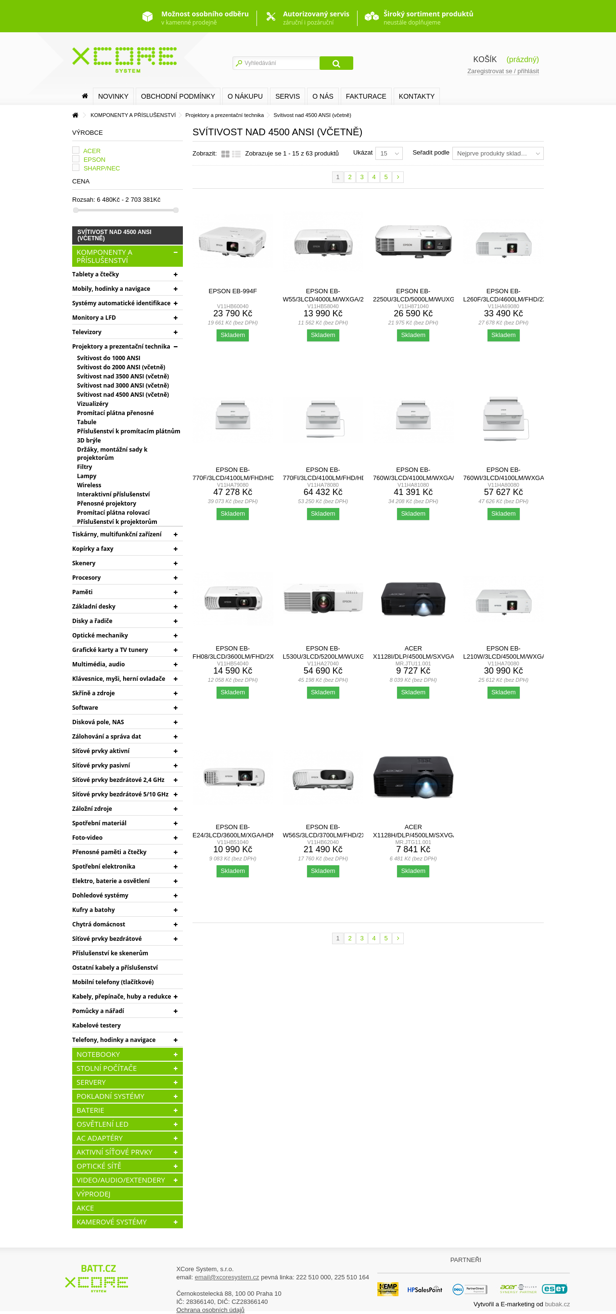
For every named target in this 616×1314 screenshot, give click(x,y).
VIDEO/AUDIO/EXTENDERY (121, 1179)
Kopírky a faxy (93, 549)
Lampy (86, 476)
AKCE (85, 1207)
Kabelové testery (96, 1025)
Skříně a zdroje (93, 693)
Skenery (83, 563)
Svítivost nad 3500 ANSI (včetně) (123, 376)
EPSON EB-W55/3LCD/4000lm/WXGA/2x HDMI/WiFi (325, 299)
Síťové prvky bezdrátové (107, 939)
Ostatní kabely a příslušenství (115, 967)
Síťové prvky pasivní (101, 765)
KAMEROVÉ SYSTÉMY (112, 1221)
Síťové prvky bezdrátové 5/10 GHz (120, 794)
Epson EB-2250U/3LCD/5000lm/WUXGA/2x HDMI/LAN (420, 299)
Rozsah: (83, 199)
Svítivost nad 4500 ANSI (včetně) (123, 394)
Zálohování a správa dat (106, 736)
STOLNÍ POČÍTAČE (107, 1068)
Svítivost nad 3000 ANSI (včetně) (123, 385)
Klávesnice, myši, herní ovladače (118, 679)
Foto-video (87, 837)
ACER (92, 151)
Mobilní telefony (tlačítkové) (113, 982)
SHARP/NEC (102, 168)
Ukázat (362, 152)
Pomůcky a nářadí (98, 1011)
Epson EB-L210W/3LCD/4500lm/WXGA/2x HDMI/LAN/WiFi (509, 656)
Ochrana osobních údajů (210, 1310)
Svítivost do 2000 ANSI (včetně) (121, 367)
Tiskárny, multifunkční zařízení (117, 534)
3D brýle (89, 440)
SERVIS (287, 96)
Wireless (89, 485)
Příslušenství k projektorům (117, 522)
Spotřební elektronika (103, 866)
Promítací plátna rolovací (113, 512)
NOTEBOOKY (98, 1054)
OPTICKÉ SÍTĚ (99, 1166)
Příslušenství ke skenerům (110, 953)
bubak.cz (557, 1304)
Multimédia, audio (98, 664)
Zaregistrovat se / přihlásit (503, 71)
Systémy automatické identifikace (121, 303)
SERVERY (91, 1082)
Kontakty (417, 96)
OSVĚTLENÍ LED (102, 1124)
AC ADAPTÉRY (100, 1138)
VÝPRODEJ (94, 1193)
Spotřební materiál (99, 823)
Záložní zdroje (92, 809)
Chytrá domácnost (98, 924)
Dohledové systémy (100, 895)
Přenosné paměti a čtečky (109, 852)
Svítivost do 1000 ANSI (109, 358)
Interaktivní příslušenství (113, 494)
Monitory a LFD (94, 317)
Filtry (84, 467)
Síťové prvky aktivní (100, 751)
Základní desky (94, 606)
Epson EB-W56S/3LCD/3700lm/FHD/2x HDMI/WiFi (324, 835)
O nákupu (245, 96)
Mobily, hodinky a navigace (111, 289)
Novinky (113, 96)
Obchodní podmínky (178, 96)
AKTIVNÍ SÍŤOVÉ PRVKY (115, 1152)
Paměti (82, 592)
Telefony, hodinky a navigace (113, 1040)
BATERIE (90, 1110)
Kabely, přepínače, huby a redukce (121, 996)
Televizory (87, 332)
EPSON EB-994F (233, 291)
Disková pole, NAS (98, 722)
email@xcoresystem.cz (227, 1277)
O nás (323, 96)
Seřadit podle (430, 152)
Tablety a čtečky (95, 274)
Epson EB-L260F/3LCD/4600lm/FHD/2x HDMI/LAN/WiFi (505, 299)
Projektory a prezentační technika (121, 346)
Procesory (86, 577)
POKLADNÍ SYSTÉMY (110, 1096)
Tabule (86, 422)
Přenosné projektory (106, 503)
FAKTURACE (366, 96)
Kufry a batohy (93, 910)
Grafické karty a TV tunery (110, 650)
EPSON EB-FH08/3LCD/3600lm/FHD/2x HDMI (233, 656)
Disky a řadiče (92, 621)
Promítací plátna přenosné (115, 413)
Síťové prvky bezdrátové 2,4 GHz (118, 780)
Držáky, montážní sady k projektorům (112, 453)
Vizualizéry (92, 404)
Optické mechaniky (100, 635)
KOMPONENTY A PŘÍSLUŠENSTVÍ (104, 256)
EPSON (95, 159)
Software (85, 707)
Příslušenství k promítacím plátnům (128, 431)
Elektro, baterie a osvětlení (111, 881)
